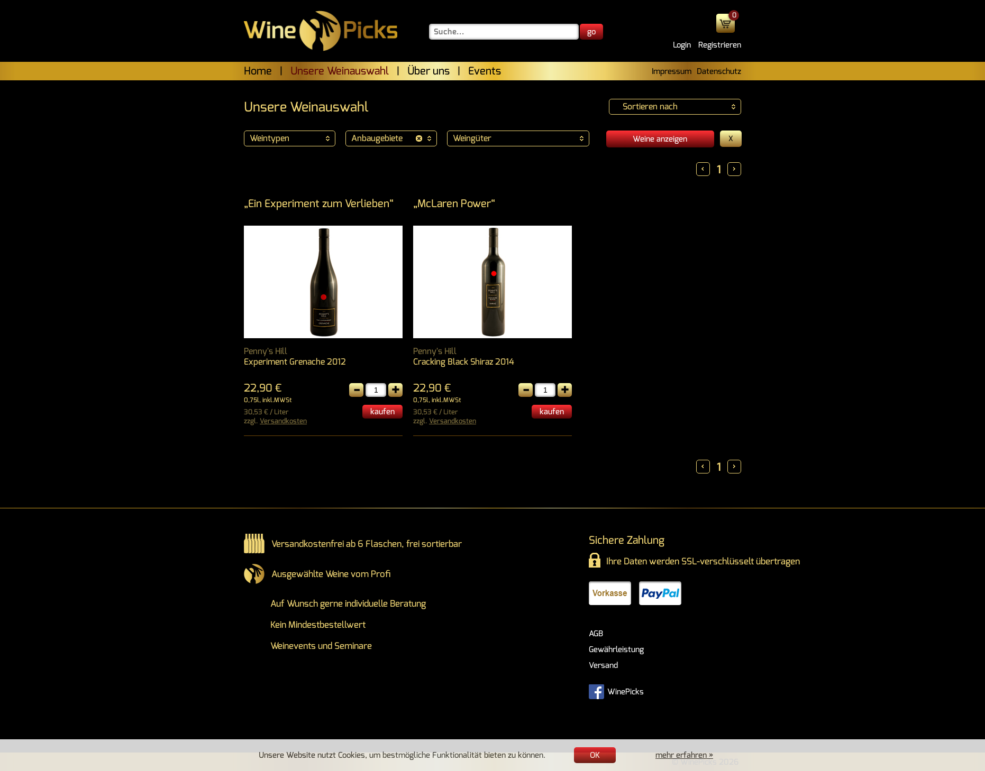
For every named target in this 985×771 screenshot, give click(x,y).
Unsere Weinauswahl (339, 71)
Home (258, 71)
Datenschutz (719, 71)
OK (595, 755)
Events (484, 71)
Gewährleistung (616, 649)
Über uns (428, 71)
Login (682, 45)
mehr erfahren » (684, 755)
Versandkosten (283, 420)
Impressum (671, 71)
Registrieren (719, 45)
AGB (596, 633)
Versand (603, 665)
